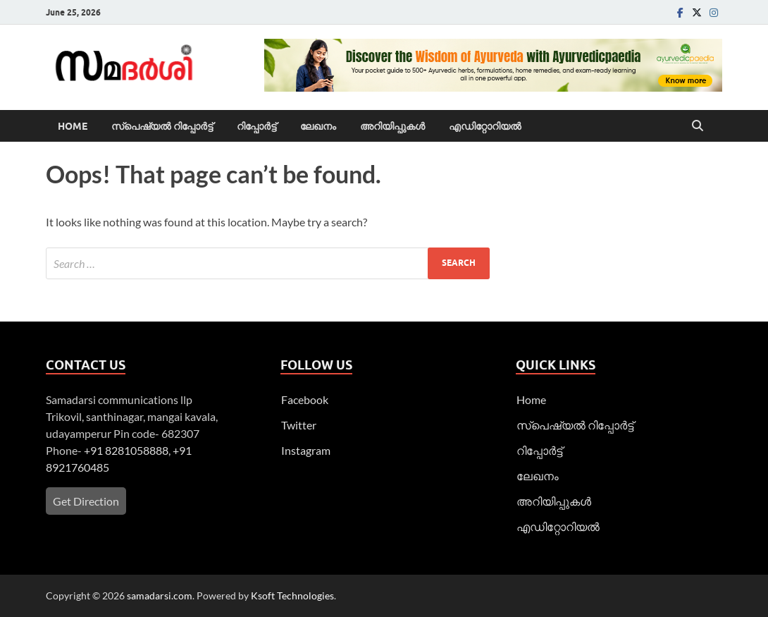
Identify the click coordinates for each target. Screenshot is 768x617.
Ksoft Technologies (292, 595)
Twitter (298, 425)
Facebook (304, 399)
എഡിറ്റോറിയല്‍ (485, 126)
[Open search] (697, 126)
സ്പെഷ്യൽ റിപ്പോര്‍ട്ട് (162, 126)
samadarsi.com (159, 595)
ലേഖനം (318, 126)
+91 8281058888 (126, 450)
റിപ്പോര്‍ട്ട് (256, 126)
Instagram (305, 450)
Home (72, 126)
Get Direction (86, 501)
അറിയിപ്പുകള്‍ (392, 126)
